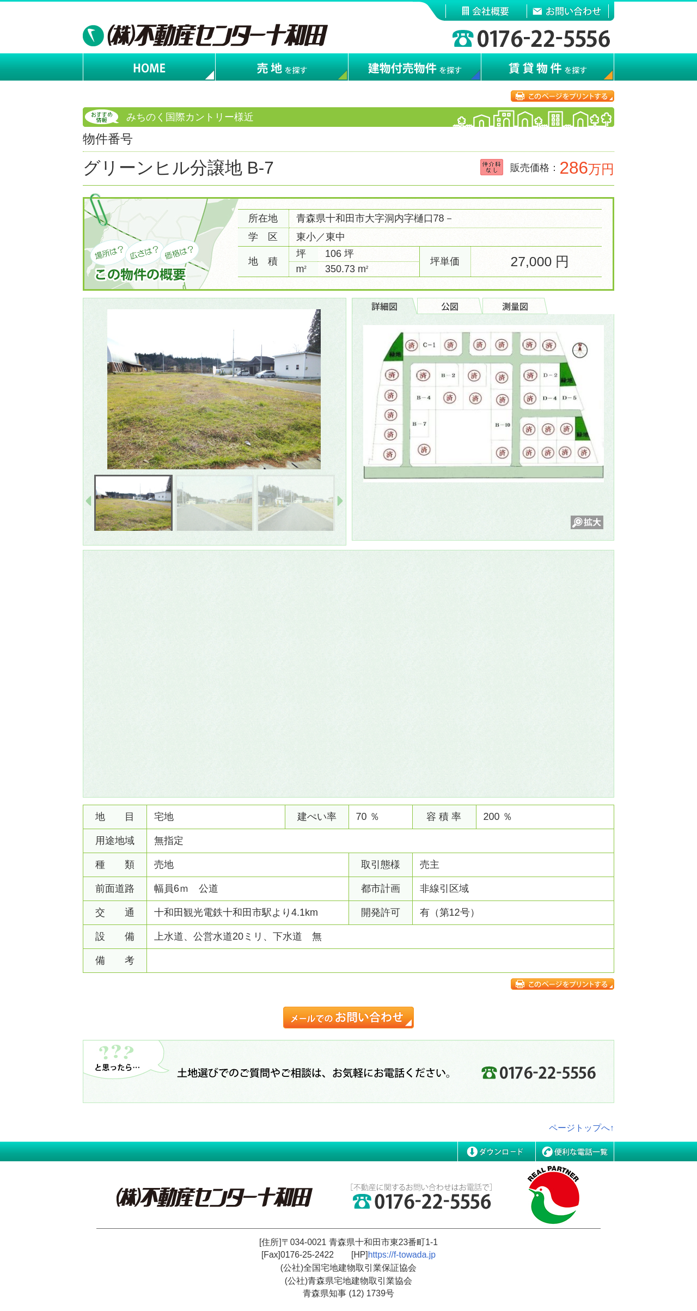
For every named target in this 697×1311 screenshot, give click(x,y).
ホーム (149, 67)
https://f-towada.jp (402, 1254)
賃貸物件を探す (547, 67)
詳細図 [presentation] (384, 306)
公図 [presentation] (449, 306)
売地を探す (282, 67)
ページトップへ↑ (581, 1127)
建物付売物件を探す (414, 67)
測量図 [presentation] (515, 306)
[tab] (384, 306)
